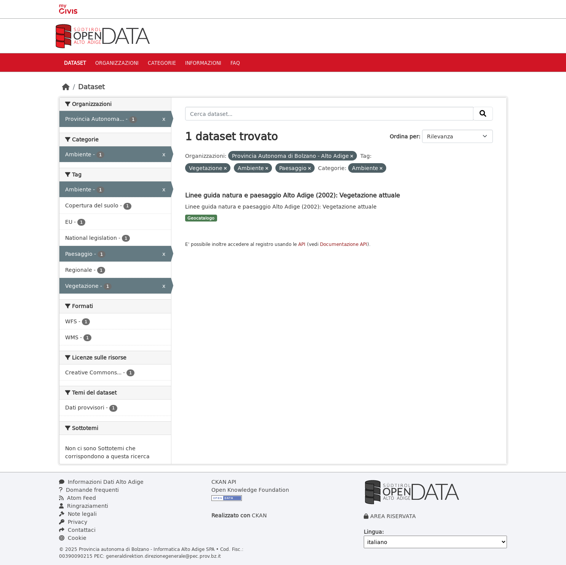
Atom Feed (77, 498)
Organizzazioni (117, 63)
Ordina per (404, 136)
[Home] (66, 86)
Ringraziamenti (83, 506)
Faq (235, 63)
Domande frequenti (89, 490)
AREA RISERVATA (393, 516)
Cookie (72, 538)
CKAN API (223, 482)
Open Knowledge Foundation (250, 490)
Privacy (73, 522)
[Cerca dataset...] (329, 113)
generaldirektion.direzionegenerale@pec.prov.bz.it (163, 555)
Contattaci (77, 530)
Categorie (162, 63)
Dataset (75, 63)
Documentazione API (343, 244)
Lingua (373, 532)
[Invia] (483, 113)
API (301, 244)
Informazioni (203, 63)
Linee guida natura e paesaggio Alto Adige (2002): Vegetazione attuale (292, 195)
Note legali (78, 514)
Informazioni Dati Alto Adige (101, 482)
